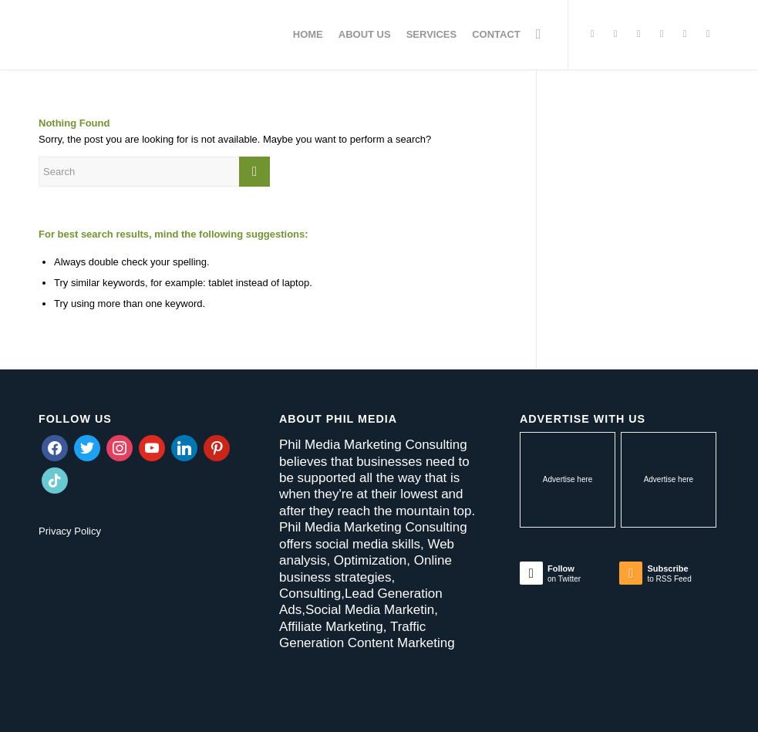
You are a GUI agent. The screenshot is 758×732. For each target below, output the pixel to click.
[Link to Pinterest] (661, 34)
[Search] (538, 34)
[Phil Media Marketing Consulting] (154, 34)
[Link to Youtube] (707, 34)
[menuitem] (308, 34)
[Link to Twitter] (592, 34)
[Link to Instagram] (638, 34)
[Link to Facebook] (615, 34)
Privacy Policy (70, 531)
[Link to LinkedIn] (684, 34)
